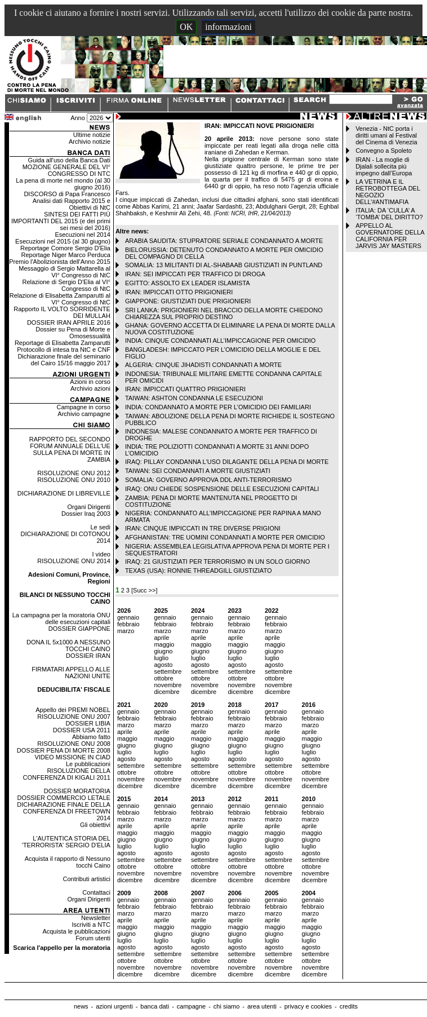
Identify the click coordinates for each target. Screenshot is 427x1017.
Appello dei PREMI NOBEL (72, 709)
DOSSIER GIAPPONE (79, 628)
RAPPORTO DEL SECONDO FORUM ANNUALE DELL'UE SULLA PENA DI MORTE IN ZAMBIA (69, 449)
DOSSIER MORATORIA (77, 791)
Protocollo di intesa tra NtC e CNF (63, 349)
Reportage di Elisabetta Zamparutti (62, 342)
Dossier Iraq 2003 (85, 513)
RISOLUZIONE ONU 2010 (73, 479)
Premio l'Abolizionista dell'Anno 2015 (59, 261)
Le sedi (100, 527)
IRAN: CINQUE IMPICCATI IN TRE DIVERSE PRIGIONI (203, 528)
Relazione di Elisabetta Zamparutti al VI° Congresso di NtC (60, 299)
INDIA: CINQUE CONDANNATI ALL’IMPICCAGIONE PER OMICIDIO (220, 340)
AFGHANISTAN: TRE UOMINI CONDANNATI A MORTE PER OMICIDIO (225, 537)
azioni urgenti (114, 1006)
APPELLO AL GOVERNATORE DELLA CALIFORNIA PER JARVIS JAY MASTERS (389, 235)
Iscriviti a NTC (91, 924)
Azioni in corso (90, 381)
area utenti (262, 1006)
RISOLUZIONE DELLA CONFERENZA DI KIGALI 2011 (66, 774)
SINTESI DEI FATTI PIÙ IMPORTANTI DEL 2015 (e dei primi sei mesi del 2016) (60, 221)
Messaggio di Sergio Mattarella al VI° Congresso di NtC (64, 271)
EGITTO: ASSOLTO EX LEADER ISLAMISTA (187, 283)
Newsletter (95, 917)
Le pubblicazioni (88, 763)
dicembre (166, 691)
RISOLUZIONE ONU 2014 (73, 561)
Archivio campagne (83, 413)
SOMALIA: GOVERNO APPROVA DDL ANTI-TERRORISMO (208, 479)
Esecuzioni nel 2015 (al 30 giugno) (62, 241)
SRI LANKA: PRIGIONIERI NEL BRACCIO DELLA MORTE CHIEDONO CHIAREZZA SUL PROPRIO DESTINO (224, 313)
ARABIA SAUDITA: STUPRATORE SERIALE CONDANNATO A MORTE (224, 240)
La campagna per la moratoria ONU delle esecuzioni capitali (61, 618)
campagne (191, 1006)
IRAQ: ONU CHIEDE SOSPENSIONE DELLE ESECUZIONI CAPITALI (222, 488)
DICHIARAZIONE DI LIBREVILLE (63, 493)
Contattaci (96, 892)
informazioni (228, 27)
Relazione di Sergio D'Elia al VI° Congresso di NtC (66, 285)
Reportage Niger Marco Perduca (65, 254)
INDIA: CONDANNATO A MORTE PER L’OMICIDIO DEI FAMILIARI (218, 407)
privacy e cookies (308, 1006)
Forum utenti (92, 938)
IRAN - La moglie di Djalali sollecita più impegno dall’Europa (383, 166)
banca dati (154, 1006)
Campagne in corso (83, 407)
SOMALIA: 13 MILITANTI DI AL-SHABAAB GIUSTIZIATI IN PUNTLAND (223, 265)
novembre (167, 685)
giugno (163, 651)
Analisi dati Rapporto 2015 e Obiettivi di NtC (71, 204)
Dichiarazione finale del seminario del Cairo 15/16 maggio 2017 (63, 359)
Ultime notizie (91, 134)
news (81, 1006)
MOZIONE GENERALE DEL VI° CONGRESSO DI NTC (66, 170)
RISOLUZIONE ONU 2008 (73, 743)
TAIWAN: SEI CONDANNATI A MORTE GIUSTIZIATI (197, 470)
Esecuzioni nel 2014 (82, 234)
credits (349, 1006)
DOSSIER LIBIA (87, 723)
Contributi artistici (86, 878)
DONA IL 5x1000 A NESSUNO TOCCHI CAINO (68, 645)
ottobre (163, 678)
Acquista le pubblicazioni (76, 931)
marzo (126, 630)
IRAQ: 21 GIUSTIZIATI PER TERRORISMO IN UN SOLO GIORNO (217, 561)
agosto (163, 664)
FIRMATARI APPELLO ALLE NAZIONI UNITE (71, 672)
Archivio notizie (89, 141)
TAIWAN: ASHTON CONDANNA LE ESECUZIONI (194, 398)
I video (101, 554)
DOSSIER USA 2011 (81, 730)
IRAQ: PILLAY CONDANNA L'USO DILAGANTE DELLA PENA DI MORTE (227, 461)
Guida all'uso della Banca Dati (69, 160)
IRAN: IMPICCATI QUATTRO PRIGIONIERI (185, 389)
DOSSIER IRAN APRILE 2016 (68, 322)
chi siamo (226, 1006)
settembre (167, 671)
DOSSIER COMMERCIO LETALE (63, 797)
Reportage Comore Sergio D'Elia (65, 248)
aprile (161, 637)
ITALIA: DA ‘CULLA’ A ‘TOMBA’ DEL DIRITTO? (389, 213)
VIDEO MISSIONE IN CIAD (72, 757)
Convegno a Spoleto (383, 150)
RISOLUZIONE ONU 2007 (73, 716)
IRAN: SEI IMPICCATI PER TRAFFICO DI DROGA (195, 274)
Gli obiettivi (95, 824)
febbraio (128, 624)
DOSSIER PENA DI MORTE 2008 (63, 750)
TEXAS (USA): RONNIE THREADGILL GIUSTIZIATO (198, 570)
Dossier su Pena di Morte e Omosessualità (72, 332)
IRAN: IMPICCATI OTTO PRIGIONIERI (179, 292)
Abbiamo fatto (91, 736)
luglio (161, 658)
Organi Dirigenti (88, 506)
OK (186, 27)
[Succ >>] (144, 590)
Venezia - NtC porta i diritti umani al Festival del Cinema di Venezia (386, 135)
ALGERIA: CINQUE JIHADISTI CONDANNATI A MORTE (203, 364)
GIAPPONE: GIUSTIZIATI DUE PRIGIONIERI (188, 301)
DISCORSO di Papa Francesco (67, 194)
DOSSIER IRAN (88, 655)
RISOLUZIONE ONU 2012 (73, 473)
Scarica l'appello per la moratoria (61, 947)
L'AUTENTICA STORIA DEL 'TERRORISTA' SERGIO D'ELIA (66, 841)
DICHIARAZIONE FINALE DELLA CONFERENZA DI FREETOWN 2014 (63, 811)
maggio (164, 644)
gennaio (128, 617)
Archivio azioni (90, 388)
